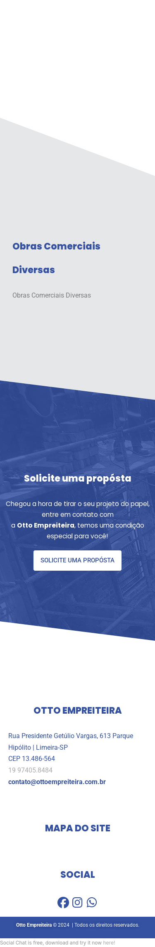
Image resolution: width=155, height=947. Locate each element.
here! (109, 943)
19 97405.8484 (30, 770)
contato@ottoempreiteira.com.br (57, 782)
